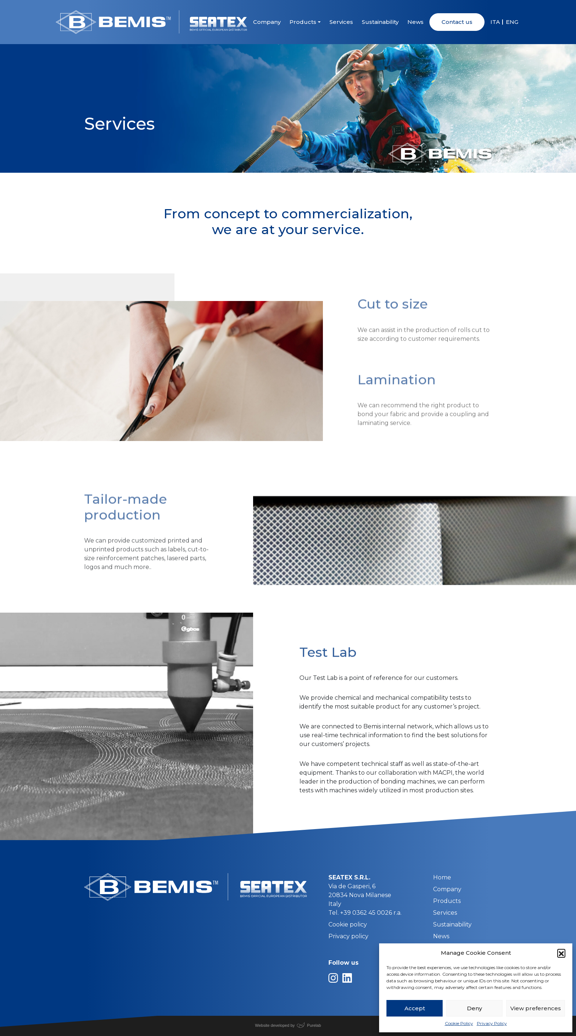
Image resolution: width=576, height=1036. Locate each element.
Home (442, 877)
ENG (512, 21)
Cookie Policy (459, 1023)
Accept (414, 1008)
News (415, 21)
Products (302, 21)
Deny (474, 1008)
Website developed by (275, 1025)
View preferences (535, 1008)
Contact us (457, 21)
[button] (561, 953)
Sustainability (380, 21)
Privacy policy (348, 936)
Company (267, 21)
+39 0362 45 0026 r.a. (371, 912)
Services (341, 21)
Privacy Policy (492, 1023)
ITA (495, 21)
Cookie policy (347, 924)
